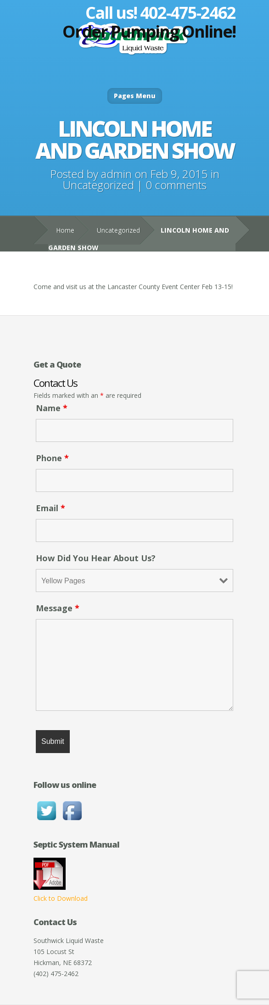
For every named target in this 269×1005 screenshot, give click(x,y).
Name (51, 407)
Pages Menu (135, 95)
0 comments (176, 184)
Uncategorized (98, 184)
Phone (52, 457)
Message (57, 608)
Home (65, 230)
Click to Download (61, 898)
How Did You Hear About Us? (96, 558)
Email (50, 508)
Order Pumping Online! (148, 31)
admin (116, 173)
